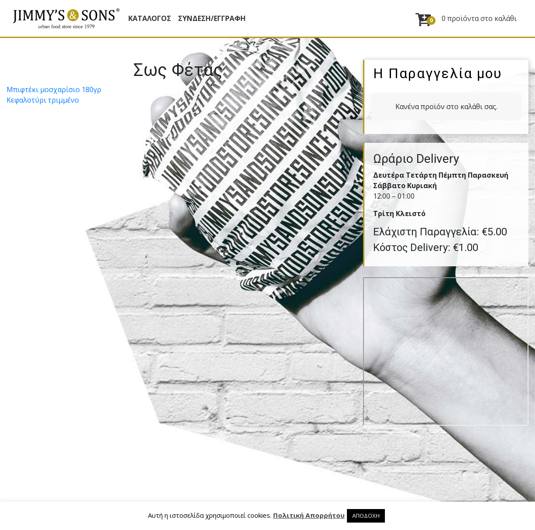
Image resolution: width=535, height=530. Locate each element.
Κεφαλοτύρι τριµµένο (43, 100)
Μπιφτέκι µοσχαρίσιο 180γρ (54, 89)
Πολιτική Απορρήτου (309, 515)
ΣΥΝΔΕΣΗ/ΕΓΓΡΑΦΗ (212, 18)
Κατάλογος (149, 18)
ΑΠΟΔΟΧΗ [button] (366, 516)
